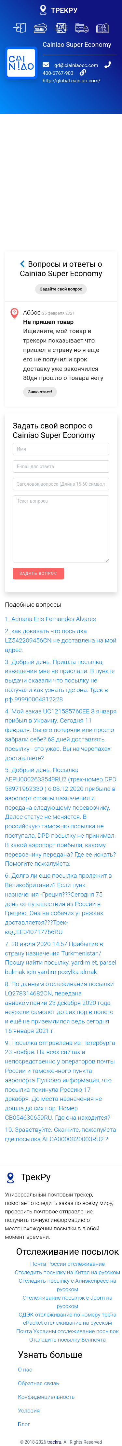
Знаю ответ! (40, 391)
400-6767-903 (58, 73)
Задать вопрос (38, 573)
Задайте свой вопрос (61, 289)
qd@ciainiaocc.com (76, 65)
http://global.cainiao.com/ (72, 81)
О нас (25, 1369)
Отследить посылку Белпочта (67, 1339)
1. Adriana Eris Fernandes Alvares (50, 619)
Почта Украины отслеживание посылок (67, 1331)
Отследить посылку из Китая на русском (67, 1272)
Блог (24, 1424)
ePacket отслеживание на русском (67, 1322)
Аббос (32, 312)
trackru (54, 1442)
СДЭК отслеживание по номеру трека (67, 1314)
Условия (29, 1410)
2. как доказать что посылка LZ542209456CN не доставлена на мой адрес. (60, 640)
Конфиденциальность (46, 1397)
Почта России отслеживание (67, 1264)
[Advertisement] (61, 175)
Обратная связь (38, 1383)
